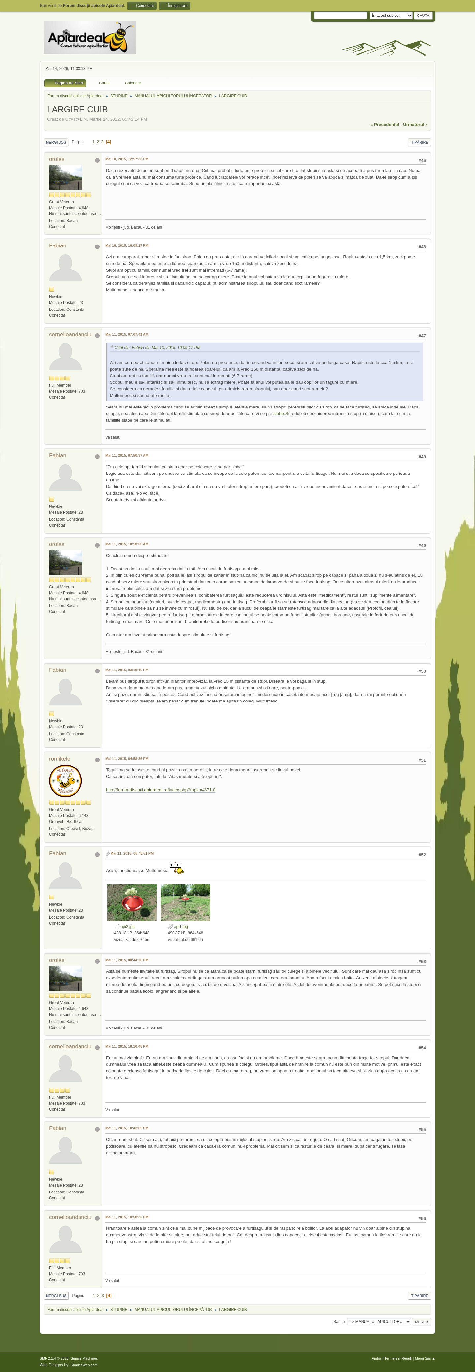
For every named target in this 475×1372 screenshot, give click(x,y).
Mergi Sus (56, 1296)
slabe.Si (281, 413)
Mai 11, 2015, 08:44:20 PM (126, 960)
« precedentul (384, 124)
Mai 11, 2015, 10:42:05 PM (126, 1128)
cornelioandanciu (70, 334)
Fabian (57, 246)
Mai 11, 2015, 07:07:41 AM (126, 334)
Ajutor (376, 1358)
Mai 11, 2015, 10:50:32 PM (126, 1217)
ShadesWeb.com (84, 1365)
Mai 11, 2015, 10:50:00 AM (126, 544)
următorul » (415, 124)
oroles (56, 159)
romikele (59, 759)
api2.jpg (124, 926)
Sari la (339, 1321)
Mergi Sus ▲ (425, 1358)
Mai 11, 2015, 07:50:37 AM (126, 455)
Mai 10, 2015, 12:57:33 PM (126, 159)
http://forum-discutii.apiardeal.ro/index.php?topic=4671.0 (160, 789)
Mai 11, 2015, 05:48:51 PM (132, 853)
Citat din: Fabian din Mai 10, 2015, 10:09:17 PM (157, 347)
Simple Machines (84, 1358)
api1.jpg (178, 926)
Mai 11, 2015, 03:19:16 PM (126, 670)
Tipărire (419, 142)
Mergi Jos (56, 142)
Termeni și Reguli (398, 1358)
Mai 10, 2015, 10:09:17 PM (126, 245)
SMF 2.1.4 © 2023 (54, 1358)
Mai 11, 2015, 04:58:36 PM (126, 759)
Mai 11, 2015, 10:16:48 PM (126, 1046)
